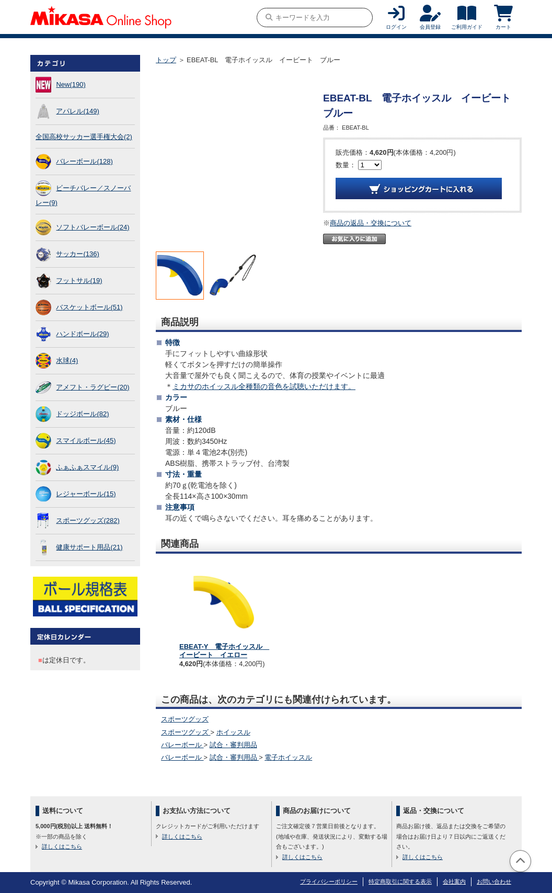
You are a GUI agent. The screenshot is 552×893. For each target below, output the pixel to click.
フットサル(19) (79, 280)
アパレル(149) (77, 111)
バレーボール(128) (84, 161)
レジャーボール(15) (86, 494)
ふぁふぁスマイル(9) (87, 467)
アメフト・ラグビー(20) (92, 387)
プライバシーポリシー (329, 881)
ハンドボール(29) (82, 334)
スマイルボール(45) (86, 440)
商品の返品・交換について (370, 223)
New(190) (70, 84)
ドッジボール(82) (82, 414)
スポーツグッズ (185, 719)
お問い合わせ (494, 881)
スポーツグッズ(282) (87, 520)
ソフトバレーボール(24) (92, 227)
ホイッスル (233, 732)
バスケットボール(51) (89, 307)
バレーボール (182, 745)
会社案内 (454, 881)
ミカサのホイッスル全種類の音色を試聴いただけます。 (263, 386)
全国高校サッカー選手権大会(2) (84, 137)
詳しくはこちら (62, 846)
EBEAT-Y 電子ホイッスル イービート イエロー (224, 651)
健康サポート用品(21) (89, 547)
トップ (166, 60)
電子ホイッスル (288, 757)
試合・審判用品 (233, 745)
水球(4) (67, 360)
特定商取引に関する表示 (400, 881)
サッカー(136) (77, 254)
